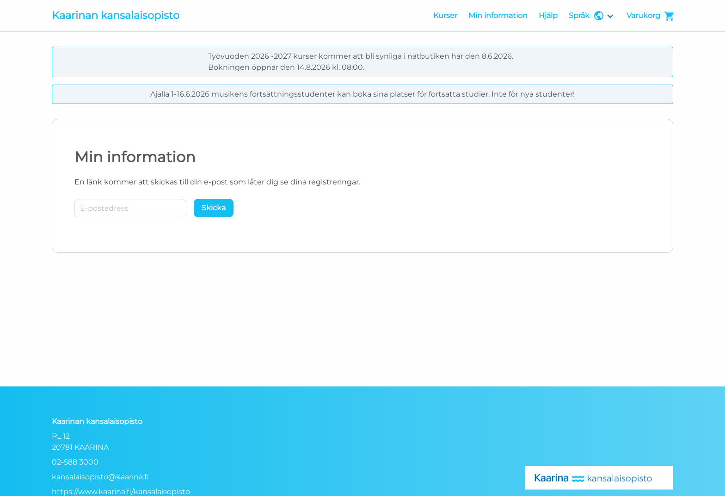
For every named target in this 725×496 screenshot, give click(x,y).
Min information (498, 15)
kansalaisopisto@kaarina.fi (100, 476)
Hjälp (548, 15)
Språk (586, 15)
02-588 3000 (75, 462)
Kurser (445, 15)
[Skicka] (213, 208)
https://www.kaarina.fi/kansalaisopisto (121, 491)
